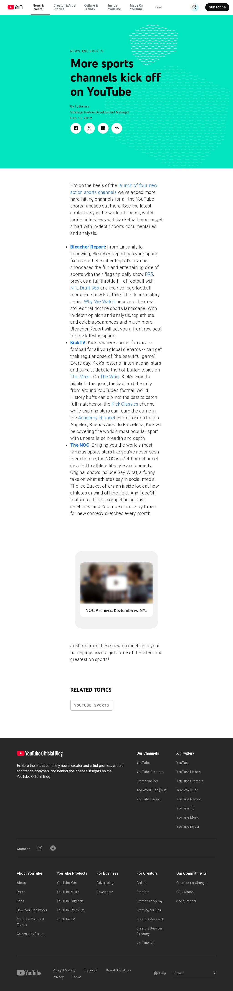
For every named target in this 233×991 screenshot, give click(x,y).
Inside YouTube (140, 7)
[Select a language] (194, 973)
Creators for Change (191, 883)
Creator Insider (147, 781)
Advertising (104, 883)
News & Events (63, 7)
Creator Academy (150, 901)
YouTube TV (185, 808)
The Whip (109, 376)
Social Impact (186, 901)
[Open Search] (194, 7)
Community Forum (30, 934)
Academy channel (96, 417)
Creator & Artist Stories (90, 7)
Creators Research (150, 919)
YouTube (143, 763)
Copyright (91, 970)
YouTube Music (187, 817)
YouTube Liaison (149, 799)
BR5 (149, 274)
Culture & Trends (116, 7)
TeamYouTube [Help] (152, 790)
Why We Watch (99, 301)
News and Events (87, 51)
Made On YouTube (162, 7)
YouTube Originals (70, 901)
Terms (76, 977)
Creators (143, 892)
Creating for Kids (149, 910)
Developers (104, 892)
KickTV (78, 342)
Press (21, 892)
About (21, 883)
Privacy (58, 977)
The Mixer (80, 376)
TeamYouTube (187, 790)
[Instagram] (40, 848)
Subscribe (217, 7)
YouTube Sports (91, 705)
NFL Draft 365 (84, 288)
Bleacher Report (87, 247)
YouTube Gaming (189, 799)
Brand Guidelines (118, 970)
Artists (141, 883)
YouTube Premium (70, 910)
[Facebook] (53, 848)
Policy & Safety (64, 970)
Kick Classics (124, 404)
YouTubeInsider (188, 826)
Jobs (20, 901)
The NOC (79, 445)
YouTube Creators (150, 772)
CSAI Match (185, 892)
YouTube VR (146, 943)
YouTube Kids (67, 883)
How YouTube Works (32, 910)
